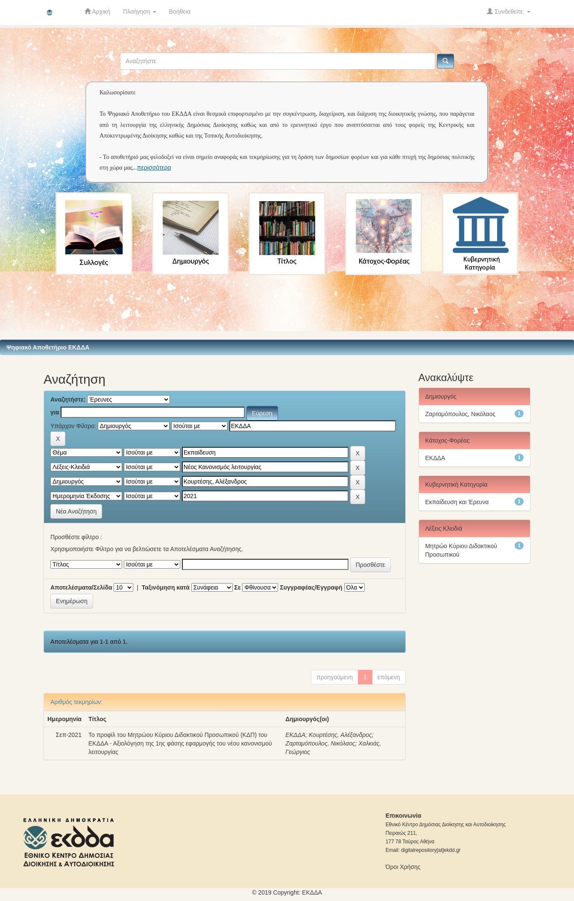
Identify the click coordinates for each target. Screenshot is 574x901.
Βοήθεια (179, 11)
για (54, 412)
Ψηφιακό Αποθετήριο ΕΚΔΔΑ (47, 347)
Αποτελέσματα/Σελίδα (81, 587)
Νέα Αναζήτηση (76, 511)
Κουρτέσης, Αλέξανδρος (340, 734)
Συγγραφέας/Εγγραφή (311, 587)
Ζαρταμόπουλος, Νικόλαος (320, 743)
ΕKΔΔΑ (312, 892)
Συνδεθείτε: (508, 11)
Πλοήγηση (139, 11)
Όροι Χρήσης (403, 866)
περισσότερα (154, 167)
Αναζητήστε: (68, 399)
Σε (237, 587)
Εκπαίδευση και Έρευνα (457, 502)
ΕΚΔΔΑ (295, 734)
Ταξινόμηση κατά (166, 587)
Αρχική (97, 11)
